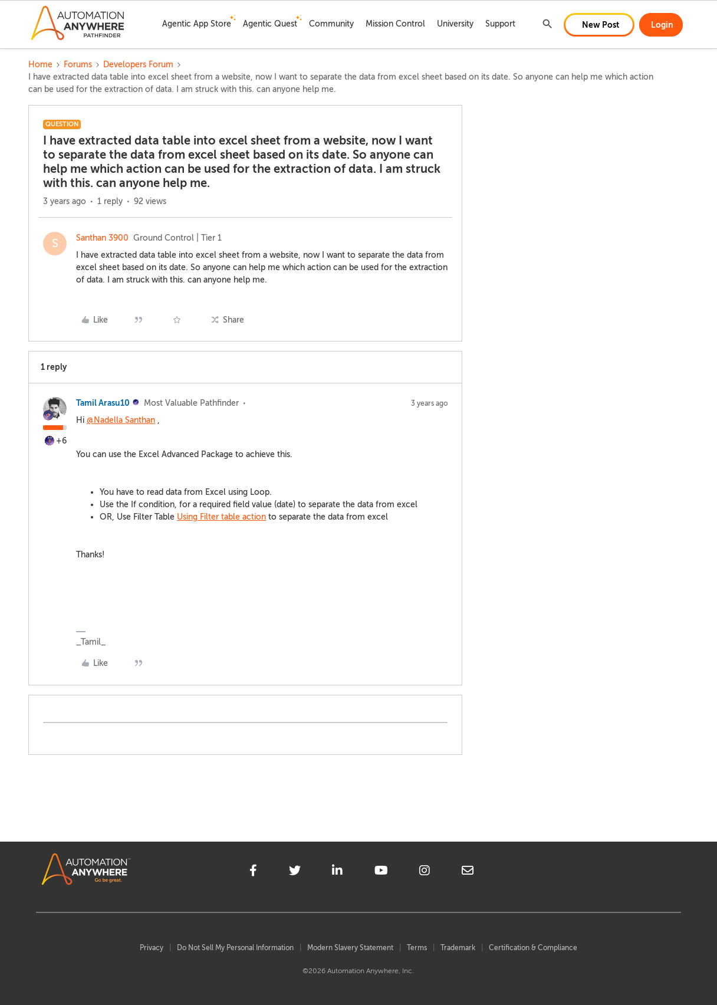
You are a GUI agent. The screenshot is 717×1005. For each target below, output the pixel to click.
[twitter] (295, 872)
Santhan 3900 (102, 238)
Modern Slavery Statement (350, 948)
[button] (599, 25)
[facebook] (253, 872)
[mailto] (467, 872)
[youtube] (381, 872)
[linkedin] (337, 872)
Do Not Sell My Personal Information (235, 948)
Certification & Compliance (533, 948)
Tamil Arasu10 (103, 403)
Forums (78, 64)
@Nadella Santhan (121, 420)
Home (40, 64)
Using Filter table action (221, 517)
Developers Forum (138, 64)
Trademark (457, 948)
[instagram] (424, 872)
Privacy (151, 948)
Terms (417, 948)
